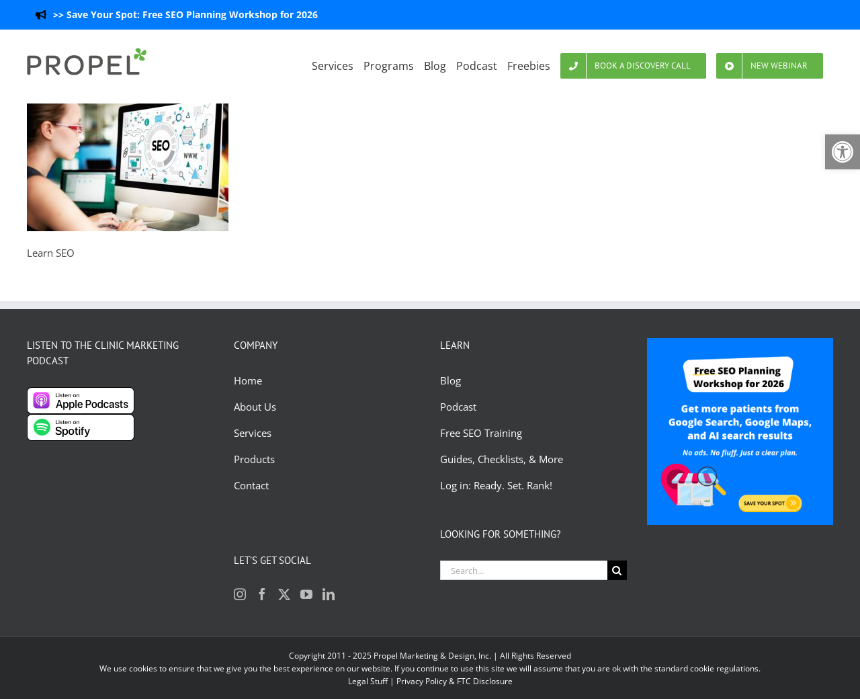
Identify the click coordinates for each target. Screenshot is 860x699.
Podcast (458, 406)
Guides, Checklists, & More (501, 459)
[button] (842, 151)
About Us (255, 406)
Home (248, 380)
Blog (452, 380)
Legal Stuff (368, 681)
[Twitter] (284, 594)
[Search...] (523, 570)
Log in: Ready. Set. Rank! (497, 485)
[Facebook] (262, 594)
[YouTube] (306, 594)
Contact (251, 485)
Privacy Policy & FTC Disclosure (454, 681)
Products (254, 459)
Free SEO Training (481, 433)
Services (252, 433)
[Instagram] (240, 594)
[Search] (617, 570)
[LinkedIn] (328, 594)
